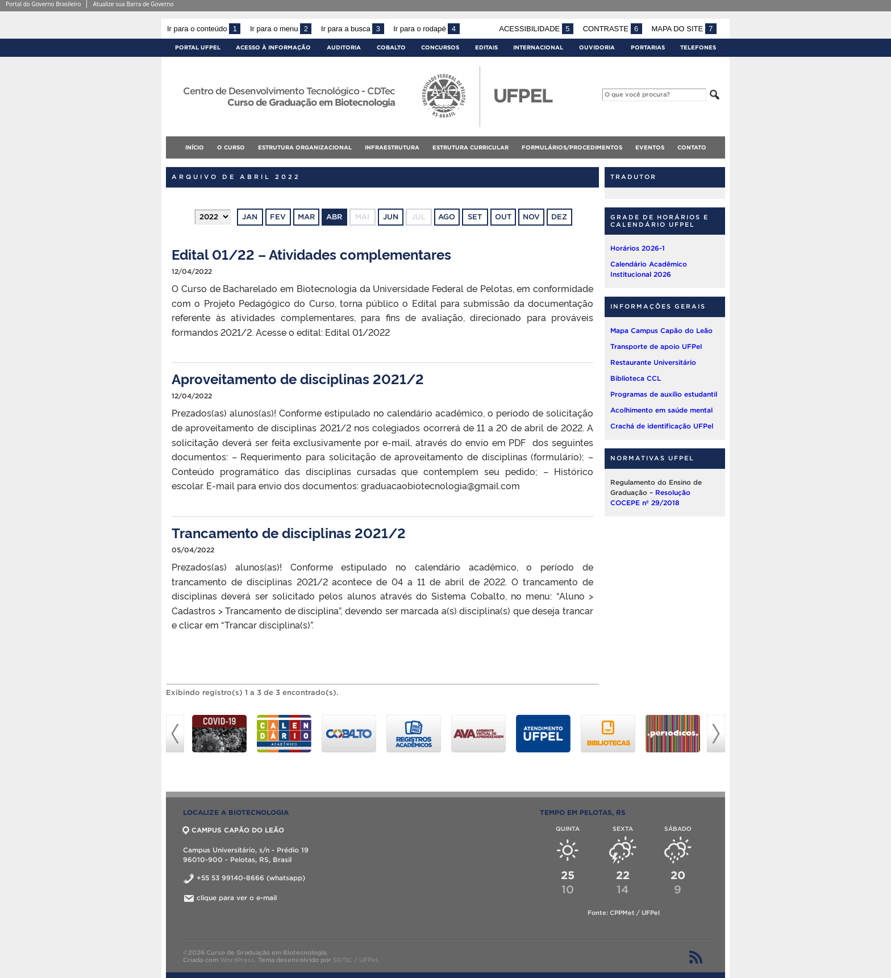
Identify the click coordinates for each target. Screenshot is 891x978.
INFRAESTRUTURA (392, 147)
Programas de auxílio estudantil (663, 394)
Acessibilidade (536, 28)
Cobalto (391, 47)
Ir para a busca (352, 28)
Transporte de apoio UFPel (656, 346)
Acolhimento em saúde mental (661, 410)
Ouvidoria (597, 47)
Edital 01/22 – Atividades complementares (311, 253)
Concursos (440, 47)
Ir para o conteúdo (203, 28)
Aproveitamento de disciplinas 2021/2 (298, 378)
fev (278, 217)
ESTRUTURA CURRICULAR (470, 147)
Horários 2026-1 (637, 248)
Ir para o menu (280, 28)
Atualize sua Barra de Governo (133, 4)
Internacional (538, 47)
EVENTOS (649, 147)
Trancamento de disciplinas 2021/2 (289, 532)
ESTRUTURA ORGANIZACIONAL (305, 147)
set (475, 217)
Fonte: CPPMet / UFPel (624, 912)
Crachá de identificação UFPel (661, 426)
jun (390, 217)
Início (194, 147)
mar (306, 217)
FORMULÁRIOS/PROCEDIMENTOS (572, 147)
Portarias (648, 47)
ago (446, 217)
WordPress (237, 959)
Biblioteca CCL (635, 378)
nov (531, 217)
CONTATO (691, 147)
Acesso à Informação (273, 47)
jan (249, 217)
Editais (486, 47)
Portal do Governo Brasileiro (43, 4)
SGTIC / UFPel (355, 959)
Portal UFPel (197, 47)
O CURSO (231, 147)
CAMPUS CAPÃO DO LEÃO (233, 830)
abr (334, 217)
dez (559, 217)
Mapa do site (684, 28)
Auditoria (344, 47)
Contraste (612, 28)
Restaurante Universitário (653, 362)
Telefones (698, 47)
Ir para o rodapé (426, 28)
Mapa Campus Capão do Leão (661, 330)
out (503, 217)
